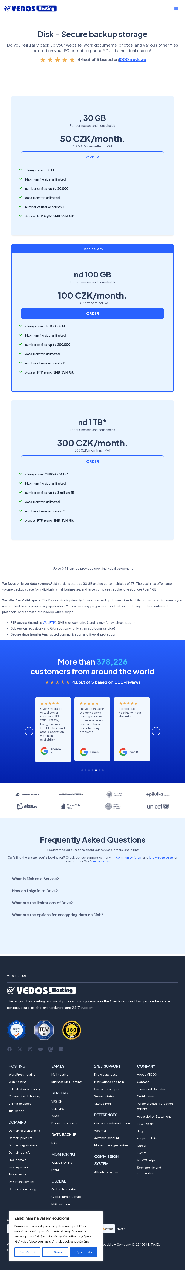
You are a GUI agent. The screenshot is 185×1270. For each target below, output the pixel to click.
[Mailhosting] (59, 1074)
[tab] (92, 878)
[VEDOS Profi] (103, 1103)
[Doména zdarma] (17, 1160)
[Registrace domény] (23, 1145)
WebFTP (49, 623)
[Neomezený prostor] (20, 1103)
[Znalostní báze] (105, 1074)
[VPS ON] (56, 1101)
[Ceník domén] (20, 1138)
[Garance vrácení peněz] (111, 1145)
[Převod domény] (20, 1152)
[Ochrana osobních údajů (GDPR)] (156, 1106)
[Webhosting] (17, 1082)
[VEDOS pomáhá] (146, 1160)
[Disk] (54, 1143)
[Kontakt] (143, 1082)
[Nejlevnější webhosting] (25, 1096)
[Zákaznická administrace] (112, 1123)
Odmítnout (55, 1252)
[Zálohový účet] (106, 1138)
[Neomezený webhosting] (24, 1089)
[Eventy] (141, 1153)
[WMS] (55, 1116)
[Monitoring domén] (22, 1189)
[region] (56, 1236)
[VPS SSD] (57, 1109)
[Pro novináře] (147, 1138)
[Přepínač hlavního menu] (176, 8)
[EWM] (55, 1170)
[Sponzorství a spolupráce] (156, 1170)
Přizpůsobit (27, 1252)
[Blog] (140, 1131)
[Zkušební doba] (16, 1111)
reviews (132, 60)
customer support (105, 861)
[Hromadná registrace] (20, 1167)
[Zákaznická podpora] (107, 1089)
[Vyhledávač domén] (24, 1130)
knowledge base (161, 857)
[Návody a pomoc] (109, 1082)
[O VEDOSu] (147, 1074)
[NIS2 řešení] (60, 1204)
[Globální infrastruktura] (66, 1196)
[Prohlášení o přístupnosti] (154, 1116)
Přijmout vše (83, 1252)
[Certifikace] (146, 1096)
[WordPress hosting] (22, 1074)
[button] (82, 770)
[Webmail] (100, 1130)
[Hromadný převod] (17, 1174)
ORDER (92, 157)
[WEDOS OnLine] (61, 1162)
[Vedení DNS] (21, 1181)
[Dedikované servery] (64, 1123)
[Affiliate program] (106, 1172)
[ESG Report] (145, 1124)
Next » (121, 1229)
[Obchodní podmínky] (152, 1089)
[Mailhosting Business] (66, 1082)
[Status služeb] (104, 1096)
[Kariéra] (141, 1145)
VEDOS (12, 976)
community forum (129, 857)
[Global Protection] (64, 1189)
